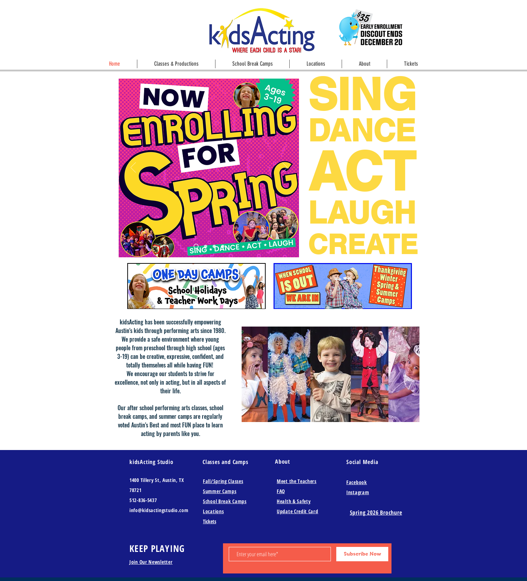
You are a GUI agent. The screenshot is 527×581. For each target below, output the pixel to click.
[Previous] (133, 168)
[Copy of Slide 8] (205, 246)
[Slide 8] (196, 246)
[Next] (285, 168)
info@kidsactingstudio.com (159, 510)
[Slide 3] (214, 246)
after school (140, 407)
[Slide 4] (222, 246)
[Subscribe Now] (362, 554)
